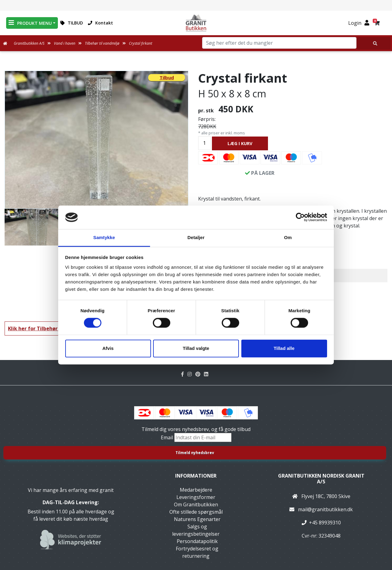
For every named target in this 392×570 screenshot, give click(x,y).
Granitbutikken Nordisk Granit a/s (321, 478)
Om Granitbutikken (196, 504)
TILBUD (71, 23)
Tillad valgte (196, 348)
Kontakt (100, 23)
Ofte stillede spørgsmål (196, 511)
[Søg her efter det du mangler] (373, 43)
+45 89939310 (325, 522)
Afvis (108, 348)
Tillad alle (283, 348)
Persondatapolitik (197, 541)
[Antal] (204, 143)
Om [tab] (288, 237)
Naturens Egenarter (197, 519)
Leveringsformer (195, 497)
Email (167, 437)
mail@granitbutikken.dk (325, 509)
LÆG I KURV (240, 143)
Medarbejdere (196, 489)
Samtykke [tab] (104, 237)
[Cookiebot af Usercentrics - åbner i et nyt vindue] (300, 217)
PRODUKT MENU (30, 23)
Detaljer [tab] (196, 237)
